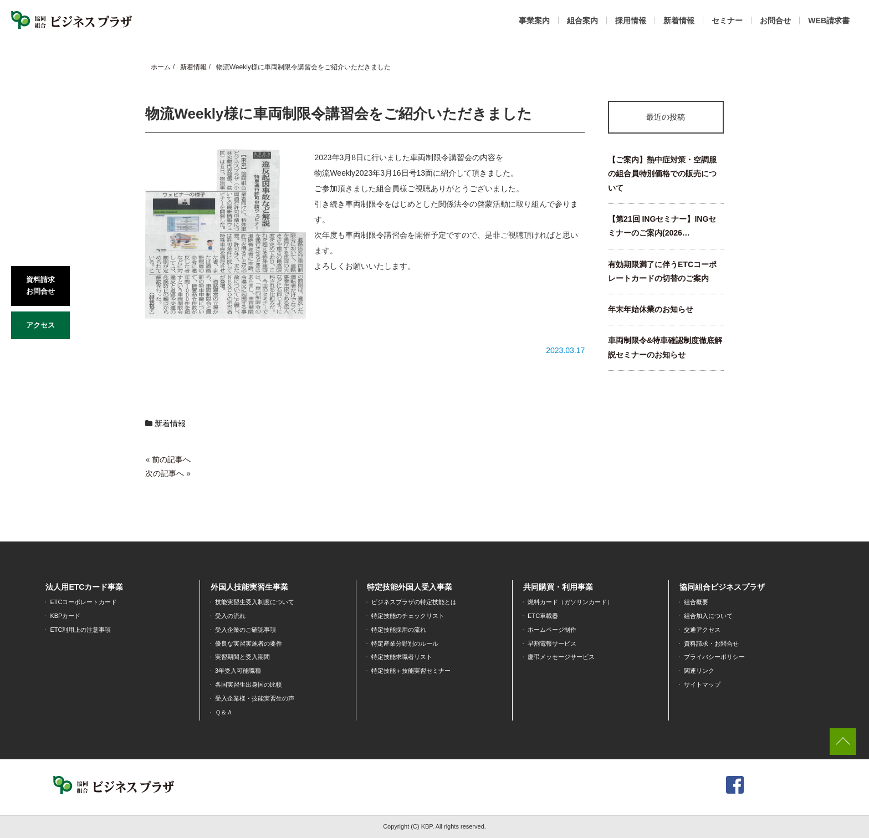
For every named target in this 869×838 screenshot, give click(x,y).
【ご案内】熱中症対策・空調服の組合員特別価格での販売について (662, 173)
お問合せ (775, 20)
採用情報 (630, 20)
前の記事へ (171, 459)
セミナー (727, 20)
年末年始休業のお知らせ (650, 309)
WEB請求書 (829, 20)
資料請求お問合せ (40, 285)
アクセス (40, 325)
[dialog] (848, 816)
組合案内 (582, 20)
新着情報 (678, 20)
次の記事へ (164, 473)
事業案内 (534, 20)
